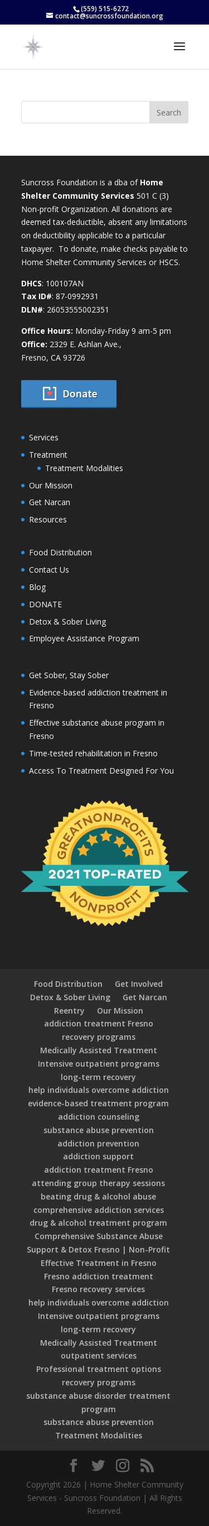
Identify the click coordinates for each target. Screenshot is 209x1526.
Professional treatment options (98, 1369)
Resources (48, 519)
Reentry (69, 1010)
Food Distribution (60, 552)
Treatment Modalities (84, 468)
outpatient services (99, 1355)
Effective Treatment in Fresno (99, 1263)
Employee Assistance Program (84, 638)
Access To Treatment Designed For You (101, 770)
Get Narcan (49, 502)
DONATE (45, 604)
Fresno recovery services (98, 1289)
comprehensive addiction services (98, 1210)
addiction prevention (98, 1143)
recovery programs (98, 1036)
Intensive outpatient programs (98, 1063)
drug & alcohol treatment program (98, 1222)
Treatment (48, 454)
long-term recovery (98, 1077)
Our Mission (50, 485)
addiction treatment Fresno (98, 1023)
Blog (37, 587)
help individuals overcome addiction (98, 1089)
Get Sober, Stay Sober (69, 675)
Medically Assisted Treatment (98, 1050)
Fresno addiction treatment (98, 1276)
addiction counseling (98, 1116)
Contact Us (49, 569)
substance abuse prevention (98, 1130)
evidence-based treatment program (98, 1103)
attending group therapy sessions (98, 1183)
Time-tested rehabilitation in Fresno (93, 753)
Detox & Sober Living (67, 621)
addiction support (98, 1156)
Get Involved (139, 983)
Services (44, 437)
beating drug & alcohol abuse (98, 1196)
